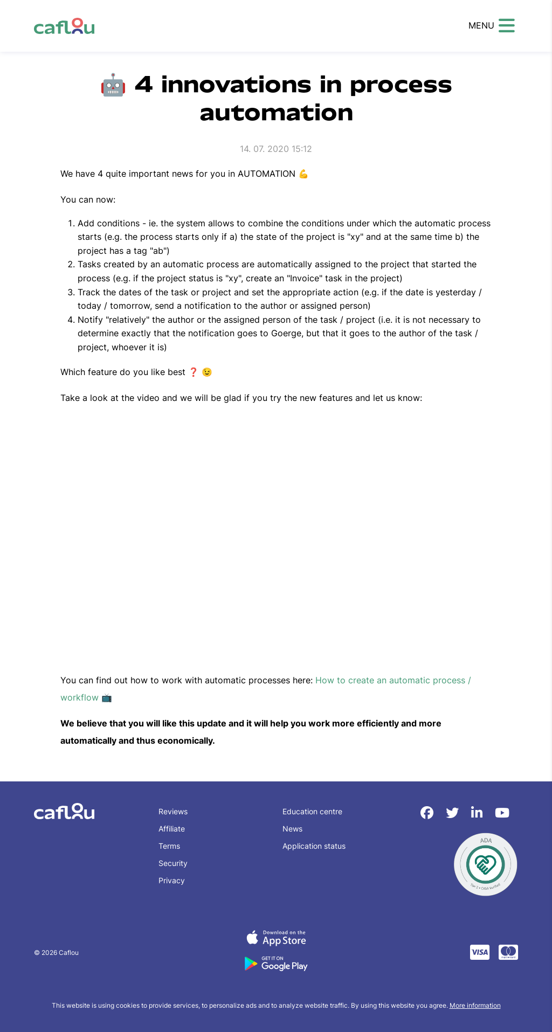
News (292, 828)
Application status (314, 845)
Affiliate (171, 828)
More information (475, 1005)
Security (173, 863)
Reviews (173, 811)
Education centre (312, 811)
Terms (169, 845)
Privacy (171, 880)
